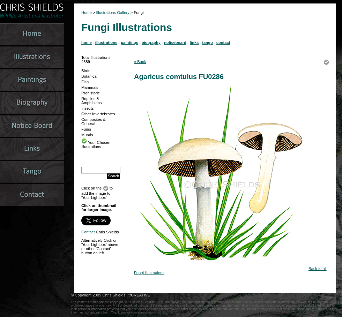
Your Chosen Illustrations (95, 144)
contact (223, 42)
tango (207, 42)
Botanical (89, 76)
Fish (85, 82)
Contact (88, 232)
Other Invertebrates (98, 114)
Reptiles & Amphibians (91, 100)
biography (151, 42)
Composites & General (93, 121)
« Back (140, 62)
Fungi (86, 129)
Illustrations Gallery (112, 12)
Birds (85, 71)
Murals (87, 135)
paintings (129, 42)
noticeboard (175, 42)
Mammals (89, 87)
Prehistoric (90, 93)
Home (86, 12)
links (194, 42)
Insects (87, 108)
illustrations (106, 42)
